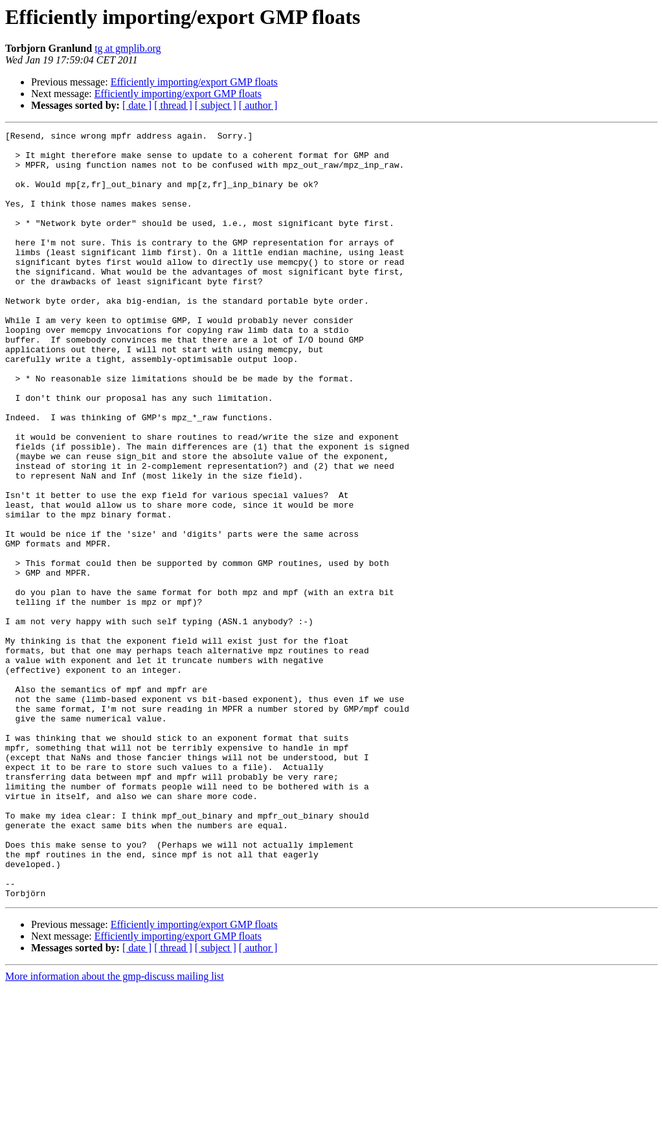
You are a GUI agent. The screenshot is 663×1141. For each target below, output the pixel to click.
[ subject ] (215, 105)
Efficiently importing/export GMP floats (194, 81)
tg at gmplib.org (128, 48)
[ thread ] (173, 105)
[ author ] (258, 105)
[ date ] (137, 105)
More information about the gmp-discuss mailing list (114, 1129)
